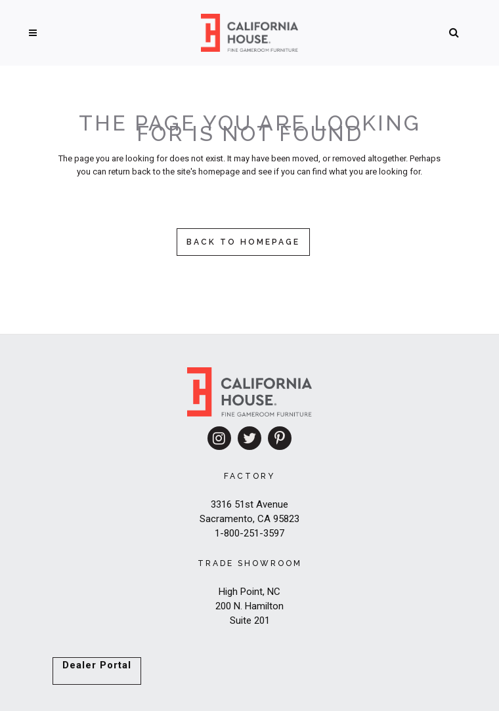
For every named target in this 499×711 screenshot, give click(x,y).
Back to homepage (243, 242)
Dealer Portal (96, 665)
